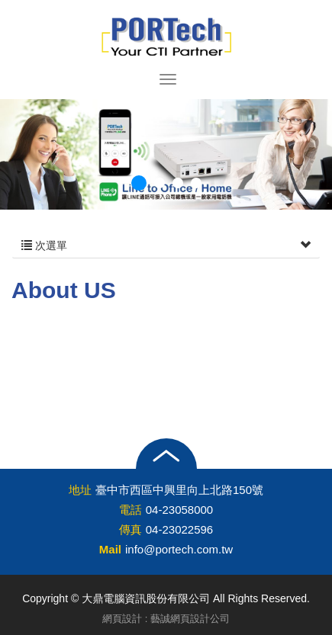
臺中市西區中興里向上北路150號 (179, 489)
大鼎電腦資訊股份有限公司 (166, 37)
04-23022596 (179, 529)
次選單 (166, 245)
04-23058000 (179, 509)
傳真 (130, 529)
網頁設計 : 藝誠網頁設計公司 (166, 618)
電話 (130, 509)
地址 (80, 489)
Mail (110, 549)
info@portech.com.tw (179, 549)
